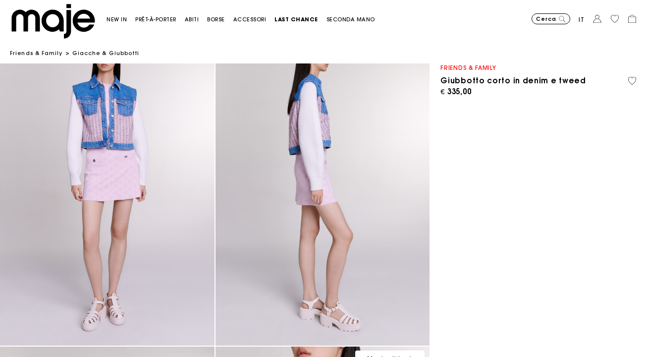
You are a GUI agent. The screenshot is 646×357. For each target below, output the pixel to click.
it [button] (582, 19)
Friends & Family (36, 53)
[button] (121, 19)
